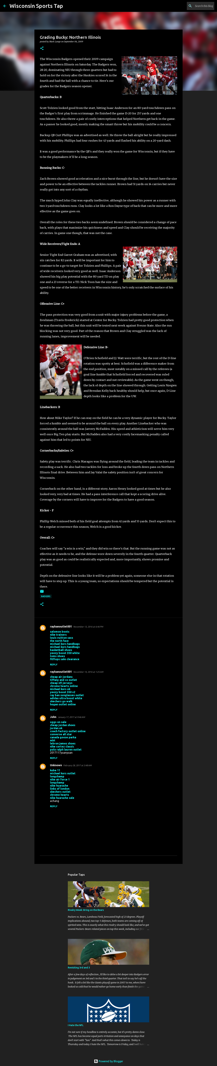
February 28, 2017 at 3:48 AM (77, 765)
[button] (42, 48)
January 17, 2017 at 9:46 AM (71, 717)
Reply (53, 664)
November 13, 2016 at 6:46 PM (88, 626)
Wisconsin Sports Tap (36, 6)
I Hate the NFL (76, 1025)
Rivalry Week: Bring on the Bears (86, 910)
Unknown (56, 765)
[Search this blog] (196, 6)
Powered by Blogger (108, 1061)
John (53, 716)
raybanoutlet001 (61, 626)
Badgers (45, 596)
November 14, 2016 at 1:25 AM (88, 672)
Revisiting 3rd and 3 (79, 967)
